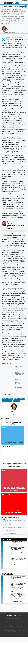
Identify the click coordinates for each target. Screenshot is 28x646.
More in (14, 422)
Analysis (4, 398)
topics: (4, 397)
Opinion (9, 401)
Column (4, 401)
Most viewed (6, 539)
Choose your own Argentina (19, 378)
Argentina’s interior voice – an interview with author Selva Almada (19, 385)
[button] (25, 6)
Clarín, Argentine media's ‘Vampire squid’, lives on (19, 372)
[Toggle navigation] (2, 3)
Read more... (11, 222)
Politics (16, 398)
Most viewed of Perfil (14, 574)
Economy (22, 398)
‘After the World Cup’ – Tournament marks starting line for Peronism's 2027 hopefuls (15, 226)
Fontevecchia (16, 401)
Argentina (10, 398)
